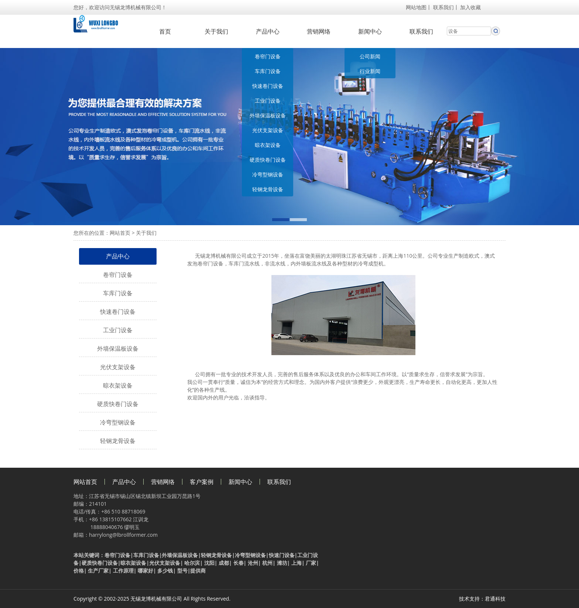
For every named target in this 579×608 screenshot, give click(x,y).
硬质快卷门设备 (268, 159)
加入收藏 (470, 7)
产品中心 (268, 31)
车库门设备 (268, 71)
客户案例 (201, 482)
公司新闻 (370, 56)
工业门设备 (268, 100)
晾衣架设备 (268, 144)
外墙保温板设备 (268, 115)
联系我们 (443, 7)
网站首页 (120, 232)
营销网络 (318, 31)
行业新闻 (370, 71)
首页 (165, 31)
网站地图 (416, 7)
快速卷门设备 (267, 85)
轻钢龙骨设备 (267, 189)
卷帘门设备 (268, 56)
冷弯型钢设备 (267, 174)
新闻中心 (370, 31)
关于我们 (216, 31)
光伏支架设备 (267, 130)
